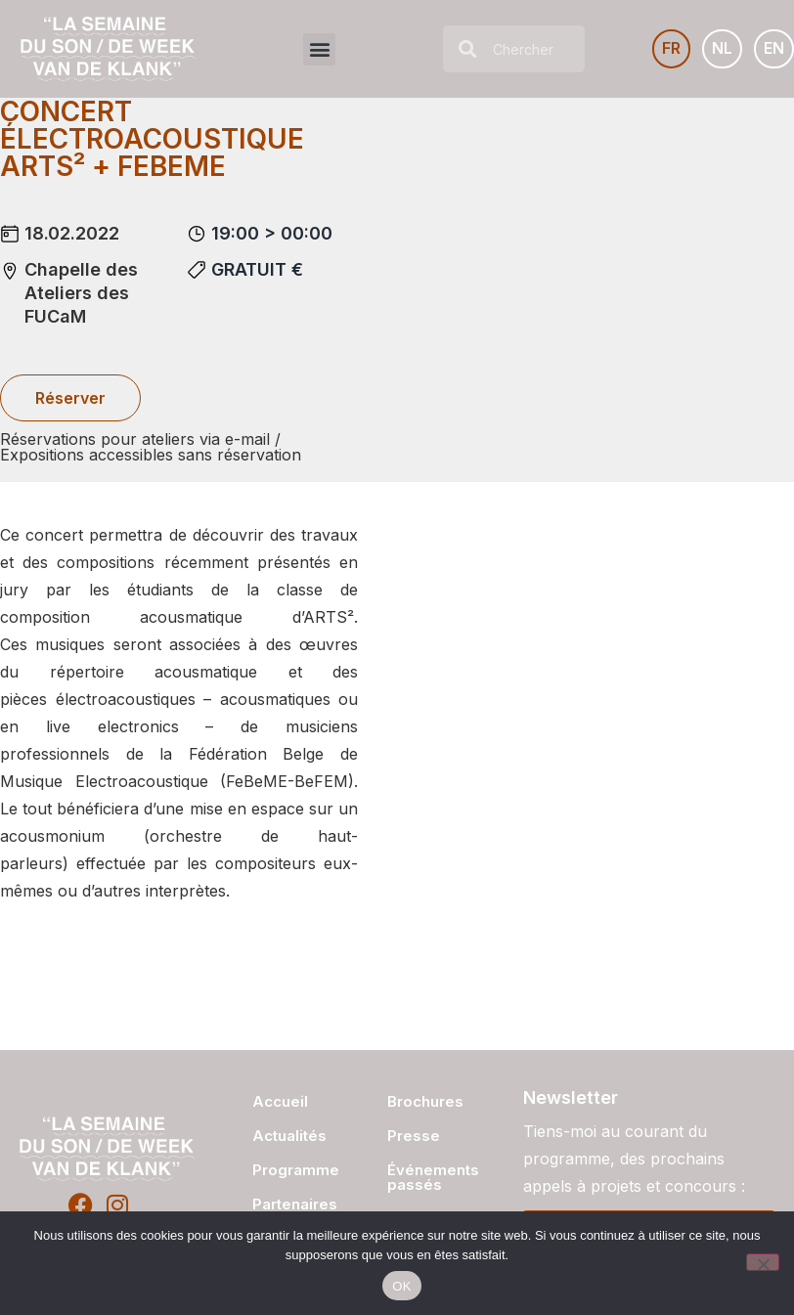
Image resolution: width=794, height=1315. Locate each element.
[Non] (762, 1262)
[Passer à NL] (722, 48)
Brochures (425, 1101)
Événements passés (433, 1177)
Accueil (280, 1101)
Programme (290, 1170)
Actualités (289, 1135)
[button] (319, 49)
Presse (413, 1135)
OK (401, 1286)
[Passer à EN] (774, 48)
